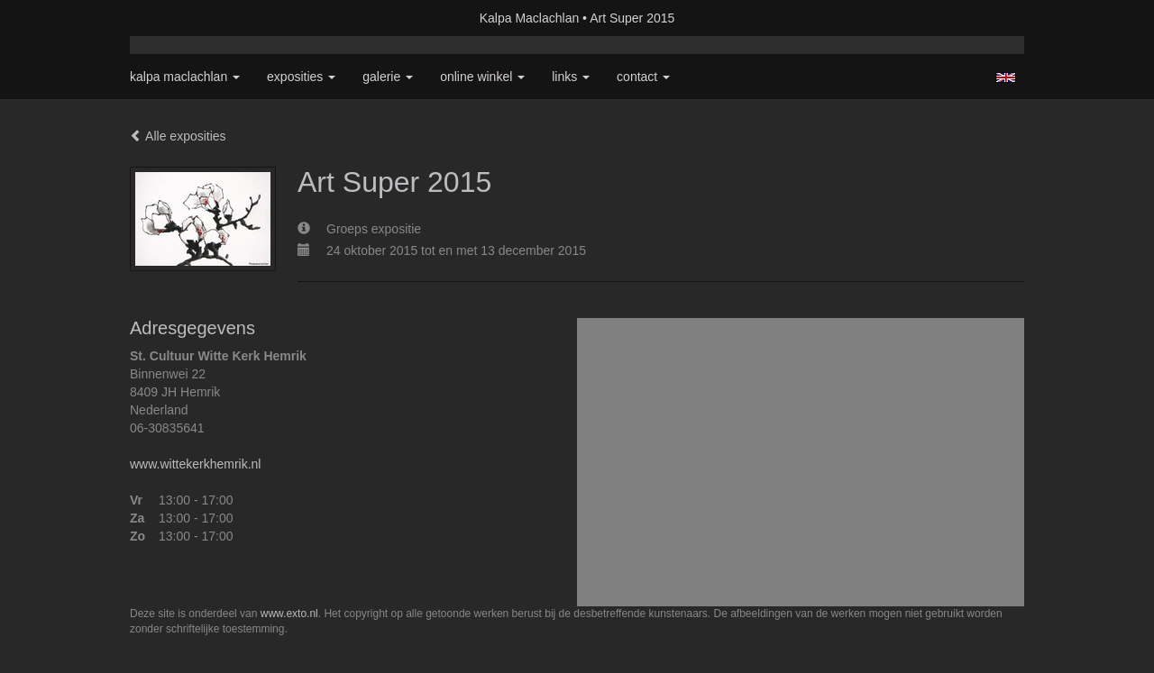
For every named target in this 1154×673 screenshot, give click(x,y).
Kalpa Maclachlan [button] (185, 76)
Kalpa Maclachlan (530, 18)
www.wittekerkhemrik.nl (195, 464)
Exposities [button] (301, 76)
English (1005, 77)
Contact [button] (643, 76)
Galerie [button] (387, 76)
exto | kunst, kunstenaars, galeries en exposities (181, 18)
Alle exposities (178, 136)
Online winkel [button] (482, 76)
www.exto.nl (289, 613)
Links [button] (571, 76)
